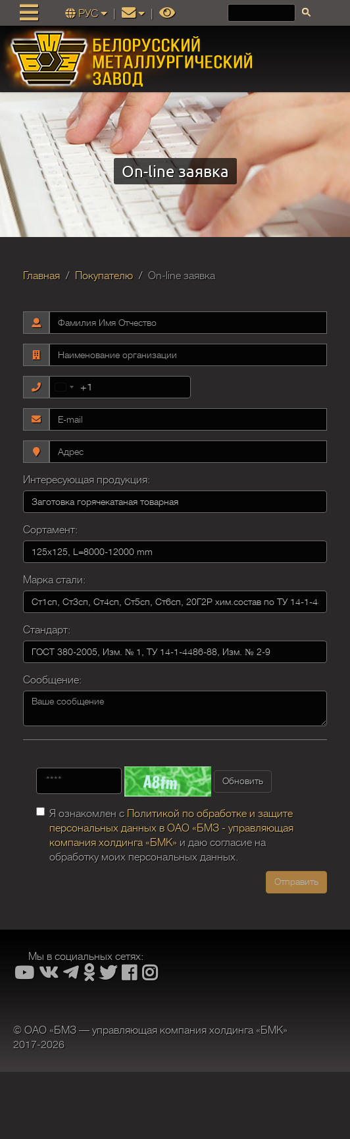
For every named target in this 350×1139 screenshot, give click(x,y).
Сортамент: (50, 530)
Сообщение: (52, 680)
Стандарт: (46, 630)
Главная (41, 276)
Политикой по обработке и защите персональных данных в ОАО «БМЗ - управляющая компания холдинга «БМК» (171, 828)
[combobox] (71, 387)
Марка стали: (54, 580)
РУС (87, 14)
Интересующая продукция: (86, 480)
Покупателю (104, 276)
